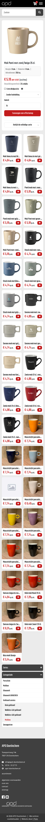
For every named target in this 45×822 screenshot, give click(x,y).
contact (5, 787)
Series (5, 668)
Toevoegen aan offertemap (22, 113)
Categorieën (8, 675)
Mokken (6, 686)
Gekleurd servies (9, 700)
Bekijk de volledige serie (22, 125)
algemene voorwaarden (11, 780)
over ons (5, 783)
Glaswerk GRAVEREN (10, 695)
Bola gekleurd (10, 705)
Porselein (6, 681)
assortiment (6, 774)
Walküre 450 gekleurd (13, 710)
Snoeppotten (7, 725)
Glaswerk (6, 690)
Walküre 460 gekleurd (13, 715)
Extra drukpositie (12, 89)
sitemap (5, 790)
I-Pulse (35, 819)
